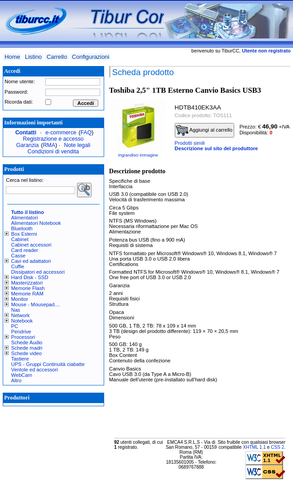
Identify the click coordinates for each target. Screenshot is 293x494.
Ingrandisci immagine (138, 155)
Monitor (19, 299)
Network (20, 315)
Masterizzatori (27, 282)
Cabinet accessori (31, 244)
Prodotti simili (190, 143)
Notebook (22, 320)
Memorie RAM (27, 293)
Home (12, 56)
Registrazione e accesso (53, 139)
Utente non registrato (266, 50)
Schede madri (27, 348)
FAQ (86, 132)
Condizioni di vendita (53, 151)
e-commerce (60, 132)
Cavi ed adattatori (31, 261)
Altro (16, 380)
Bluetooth (22, 228)
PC (15, 326)
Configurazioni (90, 56)
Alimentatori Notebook (36, 223)
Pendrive (21, 331)
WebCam (21, 375)
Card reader (24, 250)
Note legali (77, 145)
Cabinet (20, 239)
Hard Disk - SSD (29, 277)
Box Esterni (24, 234)
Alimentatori (24, 217)
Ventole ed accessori (34, 369)
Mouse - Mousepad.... (35, 304)
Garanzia (27, 145)
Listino (33, 56)
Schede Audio (27, 342)
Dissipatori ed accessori (38, 272)
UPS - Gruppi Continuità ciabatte (48, 364)
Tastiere (20, 358)
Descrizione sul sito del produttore (216, 148)
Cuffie (17, 266)
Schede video (26, 353)
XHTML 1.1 (254, 447)
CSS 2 (277, 447)
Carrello (57, 56)
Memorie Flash (28, 288)
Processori (23, 337)
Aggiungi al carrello (204, 130)
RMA (49, 145)
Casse (18, 255)
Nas (15, 310)
